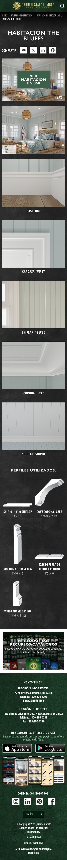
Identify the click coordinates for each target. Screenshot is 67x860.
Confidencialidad (33, 843)
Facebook (51, 801)
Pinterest (39, 801)
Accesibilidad (33, 837)
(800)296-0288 (39, 717)
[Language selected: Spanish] (33, 814)
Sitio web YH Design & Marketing (34, 850)
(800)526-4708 (39, 696)
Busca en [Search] (62, 6)
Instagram (15, 801)
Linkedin (27, 801)
